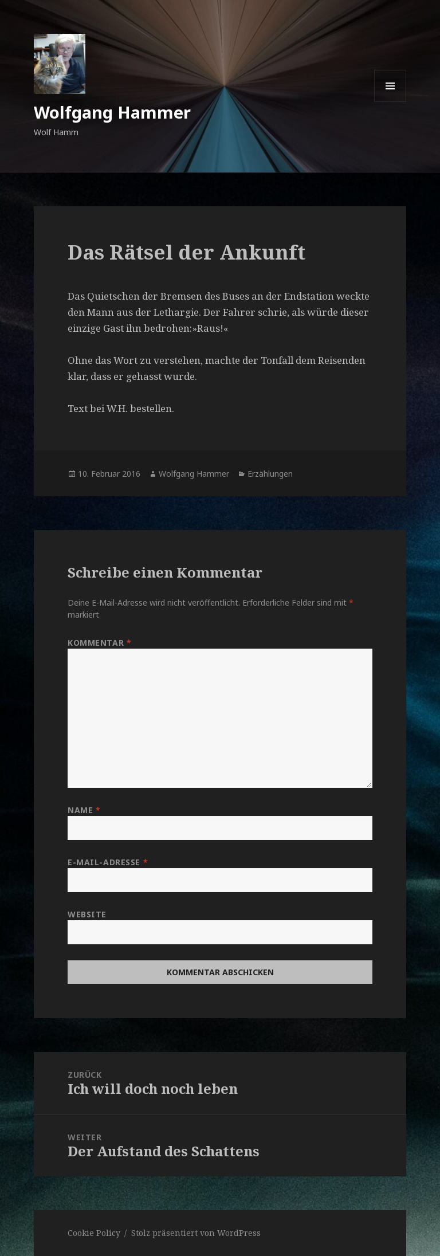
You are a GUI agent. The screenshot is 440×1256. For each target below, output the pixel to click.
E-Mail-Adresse (108, 862)
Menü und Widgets (390, 101)
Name (84, 809)
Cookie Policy (94, 1232)
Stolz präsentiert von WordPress (196, 1232)
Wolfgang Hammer (112, 112)
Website (87, 914)
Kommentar (99, 642)
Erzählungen (270, 473)
